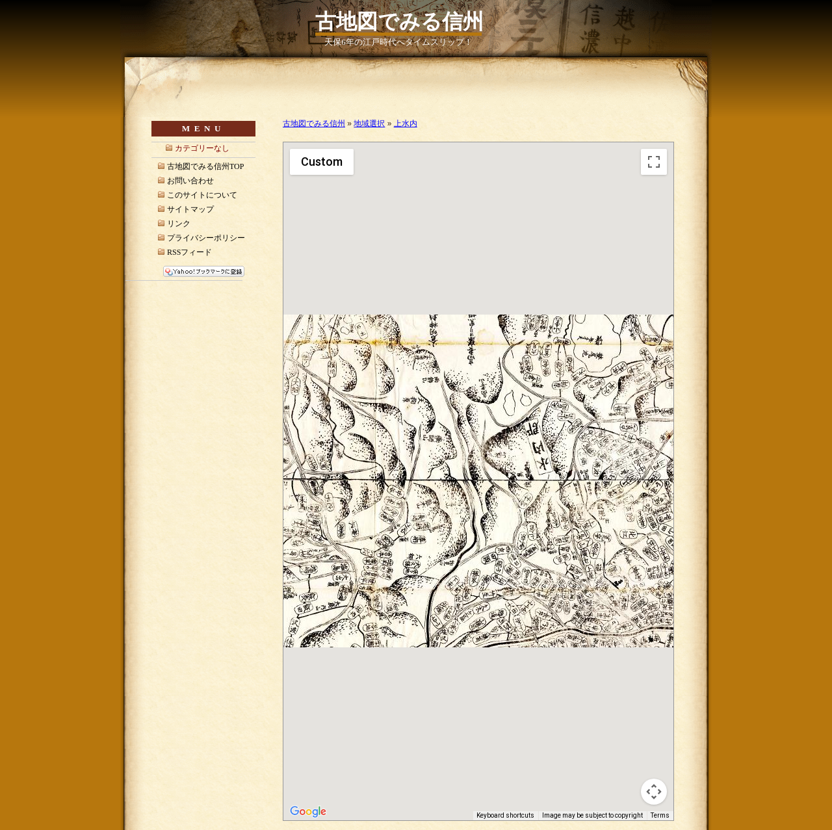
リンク (178, 223)
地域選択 (369, 123)
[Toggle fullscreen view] (654, 162)
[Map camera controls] (654, 792)
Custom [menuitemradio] (322, 161)
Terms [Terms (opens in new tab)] (660, 815)
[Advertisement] (434, 102)
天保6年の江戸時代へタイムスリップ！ (398, 42)
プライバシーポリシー (206, 237)
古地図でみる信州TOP (205, 166)
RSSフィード (189, 252)
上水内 (405, 123)
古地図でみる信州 (399, 21)
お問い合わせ (190, 180)
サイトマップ (190, 209)
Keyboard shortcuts (505, 815)
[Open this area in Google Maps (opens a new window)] (308, 811)
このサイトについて (202, 195)
